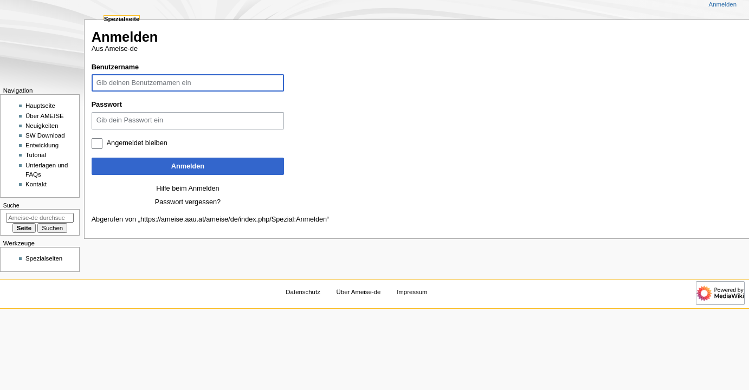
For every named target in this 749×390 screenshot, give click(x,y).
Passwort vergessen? (188, 202)
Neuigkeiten (42, 125)
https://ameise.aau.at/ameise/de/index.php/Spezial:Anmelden (233, 219)
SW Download (45, 135)
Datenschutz (303, 292)
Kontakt (36, 184)
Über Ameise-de (359, 292)
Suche (11, 205)
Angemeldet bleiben (137, 143)
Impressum (412, 292)
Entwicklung (42, 145)
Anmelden (187, 166)
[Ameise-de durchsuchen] (40, 218)
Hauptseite (40, 105)
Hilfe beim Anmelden (187, 188)
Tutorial (35, 155)
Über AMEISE (44, 116)
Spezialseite (122, 19)
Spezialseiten (43, 258)
